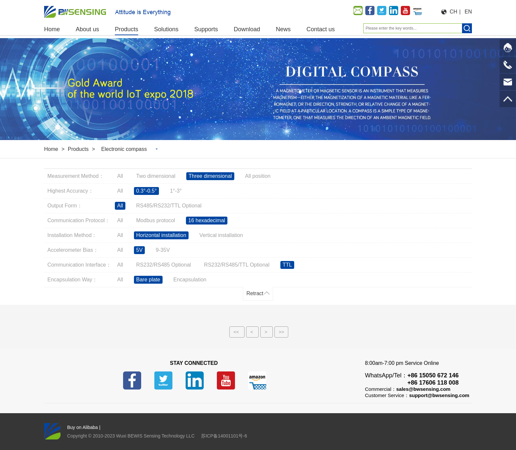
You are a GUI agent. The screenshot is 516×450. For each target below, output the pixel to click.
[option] (258, 89)
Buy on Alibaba (82, 427)
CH (453, 11)
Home (51, 149)
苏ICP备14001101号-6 (224, 435)
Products (78, 149)
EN (468, 11)
